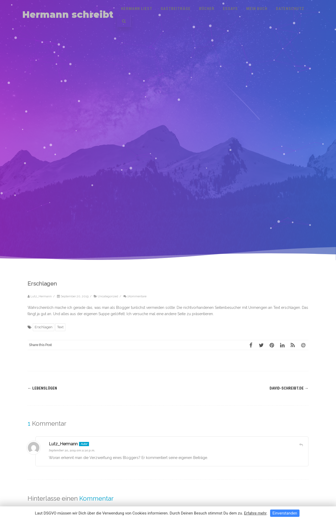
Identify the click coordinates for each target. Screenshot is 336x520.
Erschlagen (43, 327)
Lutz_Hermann (63, 443)
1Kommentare (136, 296)
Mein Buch (256, 8)
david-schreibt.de (289, 388)
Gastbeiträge (176, 8)
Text (60, 327)
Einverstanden (284, 513)
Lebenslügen (42, 388)
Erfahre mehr (255, 513)
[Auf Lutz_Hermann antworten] (301, 445)
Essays (230, 8)
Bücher (206, 8)
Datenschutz (290, 8)
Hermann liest (136, 8)
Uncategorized (108, 296)
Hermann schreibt (67, 14)
